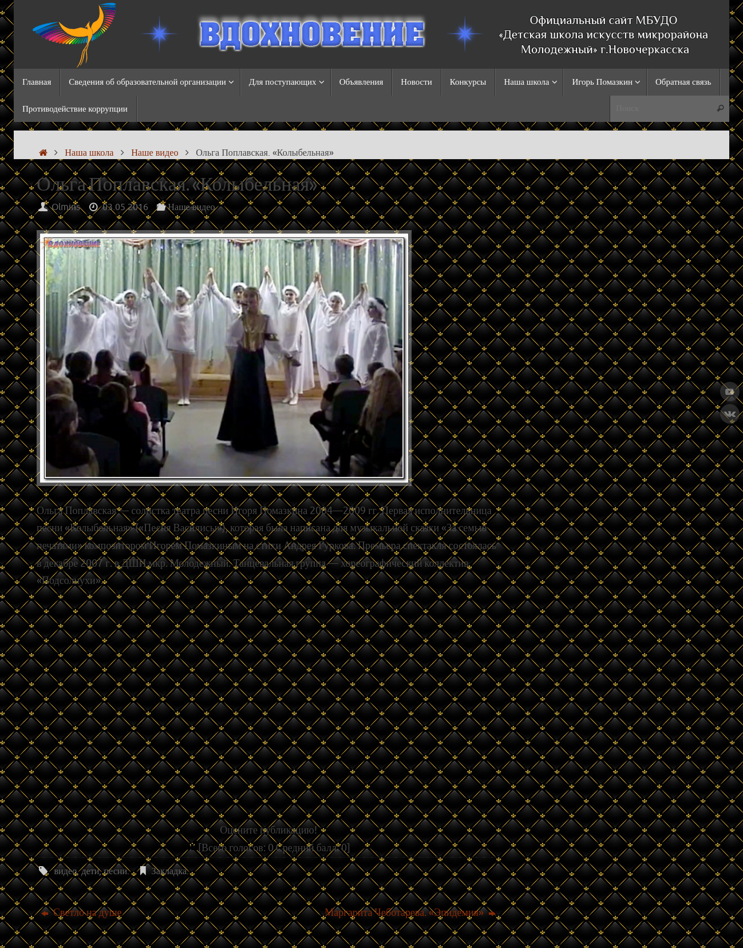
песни (115, 871)
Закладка (169, 871)
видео (65, 871)
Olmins (66, 207)
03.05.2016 (125, 207)
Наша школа (89, 153)
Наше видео (154, 153)
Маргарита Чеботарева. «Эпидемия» (410, 912)
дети (90, 871)
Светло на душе (81, 912)
